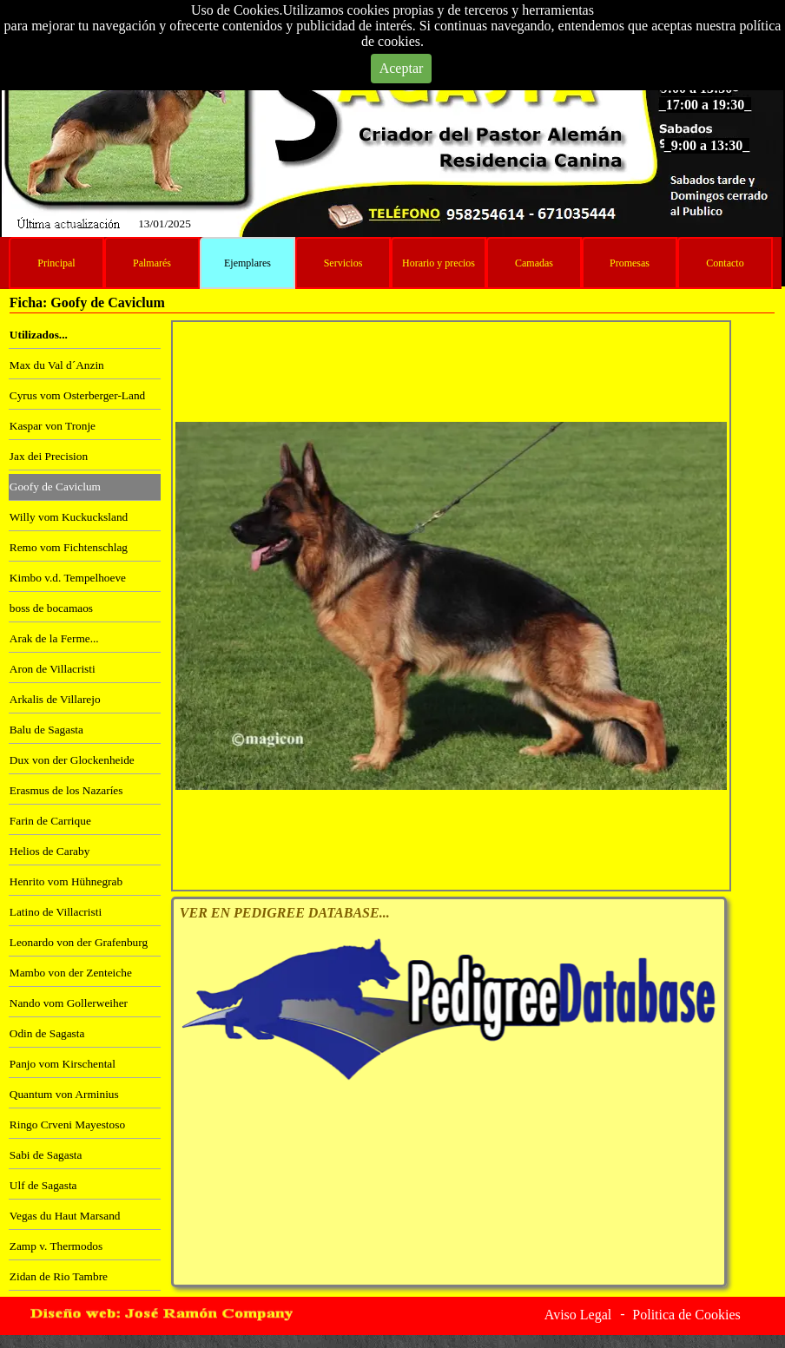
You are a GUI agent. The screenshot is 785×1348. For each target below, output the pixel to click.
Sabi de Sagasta (46, 1154)
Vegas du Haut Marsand (65, 1215)
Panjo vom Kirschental (62, 1063)
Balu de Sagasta (46, 729)
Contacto (724, 263)
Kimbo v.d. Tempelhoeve (68, 577)
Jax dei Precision (49, 456)
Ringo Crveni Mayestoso (67, 1124)
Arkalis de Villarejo (55, 699)
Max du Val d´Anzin (57, 365)
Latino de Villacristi (56, 911)
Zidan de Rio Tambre (59, 1276)
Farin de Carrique (50, 820)
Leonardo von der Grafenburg (79, 942)
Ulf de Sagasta (43, 1185)
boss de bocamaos (51, 608)
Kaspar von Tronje (53, 425)
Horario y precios (438, 263)
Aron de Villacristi (53, 668)
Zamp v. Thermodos (56, 1246)
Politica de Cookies (686, 1314)
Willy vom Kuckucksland (69, 516)
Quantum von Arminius (64, 1094)
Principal (56, 263)
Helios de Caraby (50, 851)
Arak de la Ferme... (54, 638)
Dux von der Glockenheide (72, 759)
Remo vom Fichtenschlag (69, 547)
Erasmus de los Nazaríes (66, 790)
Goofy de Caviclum (55, 486)
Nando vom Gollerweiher (69, 1002)
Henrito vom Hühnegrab (66, 881)
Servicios (343, 263)
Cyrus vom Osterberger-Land (77, 395)
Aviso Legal (577, 1314)
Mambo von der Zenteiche (71, 972)
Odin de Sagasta (47, 1033)
